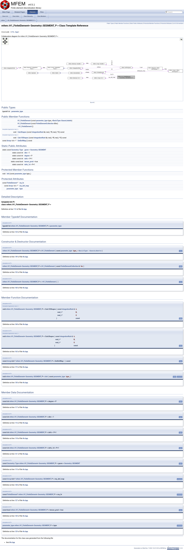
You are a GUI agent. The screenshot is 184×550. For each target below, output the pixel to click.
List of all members (178, 23)
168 (16, 324)
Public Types (110, 23)
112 (15, 209)
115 (16, 469)
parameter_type (17, 111)
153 (16, 272)
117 (16, 407)
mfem (3, 20)
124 (16, 232)
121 (16, 454)
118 (16, 438)
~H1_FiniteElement (25, 126)
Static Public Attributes (136, 23)
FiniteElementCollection (45, 123)
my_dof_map (24, 186)
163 (16, 351)
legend (92, 102)
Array (9, 141)
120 (16, 516)
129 (16, 531)
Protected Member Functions (152, 23)
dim (25, 153)
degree (27, 156)
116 (16, 423)
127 (16, 500)
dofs (26, 159)
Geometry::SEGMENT (38, 150)
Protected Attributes (166, 23)
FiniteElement (12, 183)
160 (16, 288)
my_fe (21, 183)
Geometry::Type (17, 150)
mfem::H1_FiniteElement (20, 226)
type (21, 189)
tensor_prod (28, 161)
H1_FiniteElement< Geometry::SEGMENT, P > (21, 20)
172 (16, 367)
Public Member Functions (122, 23)
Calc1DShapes (23, 138)
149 (16, 257)
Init (8, 174)
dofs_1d (27, 164)
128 (16, 485)
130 (16, 383)
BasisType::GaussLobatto (62, 120)
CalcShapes (22, 132)
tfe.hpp (14, 32)
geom (26, 150)
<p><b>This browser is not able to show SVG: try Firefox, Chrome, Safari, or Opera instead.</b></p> (92, 69)
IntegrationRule (37, 132)
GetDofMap (22, 141)
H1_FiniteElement (24, 120)
